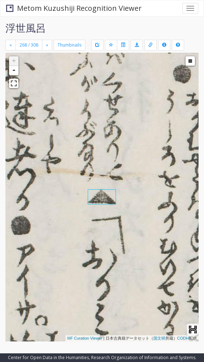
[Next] (47, 45)
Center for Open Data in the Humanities (48, 357)
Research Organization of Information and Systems (143, 357)
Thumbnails (69, 45)
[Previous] (10, 45)
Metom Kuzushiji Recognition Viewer (74, 8)
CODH (183, 338)
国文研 (159, 338)
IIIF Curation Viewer (84, 338)
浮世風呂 (25, 28)
